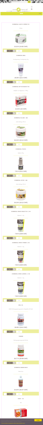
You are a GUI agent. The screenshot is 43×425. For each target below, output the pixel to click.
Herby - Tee (21, 398)
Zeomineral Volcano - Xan (21, 117)
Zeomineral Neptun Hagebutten (20, 86)
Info (19, 50)
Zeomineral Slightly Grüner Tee (20, 24)
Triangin (21, 336)
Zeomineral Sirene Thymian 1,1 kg (21, 242)
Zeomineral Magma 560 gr (21, 367)
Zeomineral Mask (20, 55)
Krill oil (20, 305)
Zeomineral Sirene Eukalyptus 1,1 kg (21, 211)
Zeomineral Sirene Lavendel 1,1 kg (21, 273)
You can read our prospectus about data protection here (13, 423)
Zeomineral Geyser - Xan (20, 180)
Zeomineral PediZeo (21, 149)
